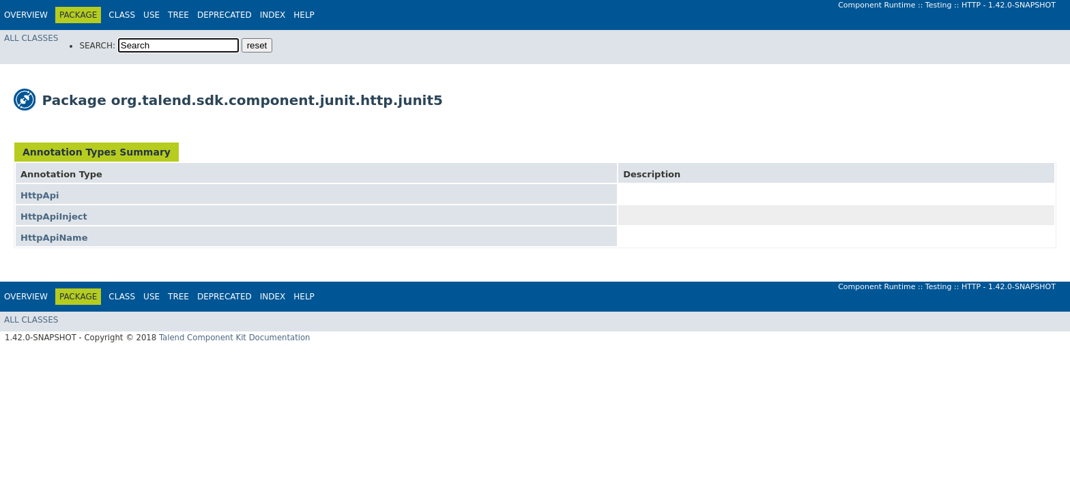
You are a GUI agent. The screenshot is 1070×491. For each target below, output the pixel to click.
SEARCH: (97, 45)
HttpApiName (53, 238)
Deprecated (224, 15)
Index (273, 15)
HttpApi (39, 195)
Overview (26, 15)
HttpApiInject (53, 216)
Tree (178, 15)
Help (304, 15)
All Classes (31, 38)
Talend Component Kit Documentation (234, 337)
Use (151, 15)
